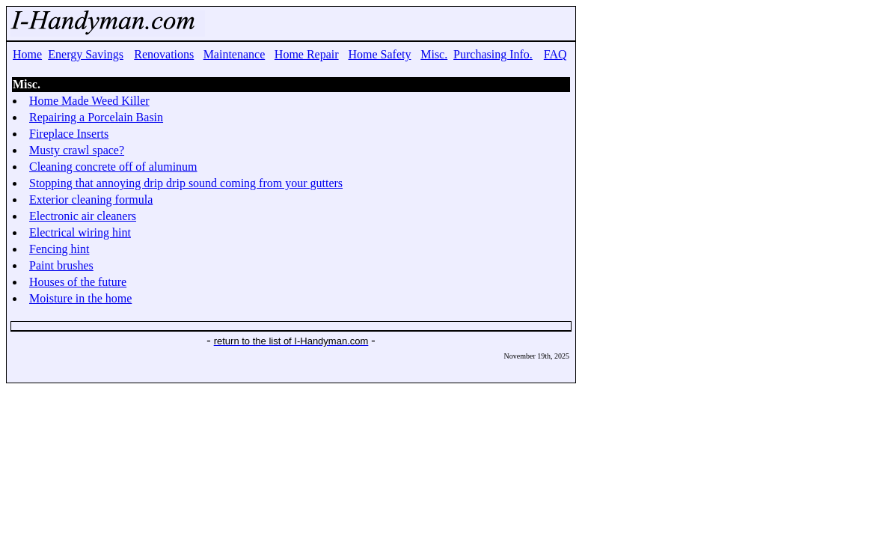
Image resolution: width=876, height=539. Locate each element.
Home (27, 54)
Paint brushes (61, 265)
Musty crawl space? (76, 150)
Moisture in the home (80, 298)
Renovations (164, 54)
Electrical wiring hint (80, 232)
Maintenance (234, 54)
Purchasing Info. (493, 54)
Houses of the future (77, 281)
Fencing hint (59, 249)
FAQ (555, 54)
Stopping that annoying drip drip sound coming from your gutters (186, 183)
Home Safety (380, 54)
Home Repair (307, 54)
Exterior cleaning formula (91, 199)
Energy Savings (85, 54)
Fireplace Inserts (68, 133)
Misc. (433, 54)
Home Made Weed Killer (89, 100)
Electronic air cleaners (82, 216)
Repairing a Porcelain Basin (96, 117)
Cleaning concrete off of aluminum (113, 166)
